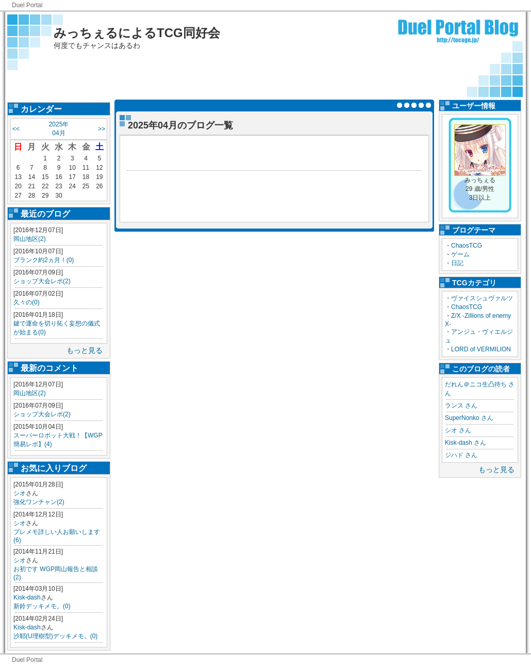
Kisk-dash (27, 597)
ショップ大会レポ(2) (42, 281)
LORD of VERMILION (481, 349)
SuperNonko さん (469, 417)
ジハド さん (461, 455)
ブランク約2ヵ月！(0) (43, 260)
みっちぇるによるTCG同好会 (137, 33)
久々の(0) (26, 302)
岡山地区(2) (29, 238)
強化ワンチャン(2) (38, 502)
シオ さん (458, 430)
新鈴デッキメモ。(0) (42, 606)
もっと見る (85, 350)
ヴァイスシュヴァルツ (482, 298)
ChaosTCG (466, 245)
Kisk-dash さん (465, 442)
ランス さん (461, 405)
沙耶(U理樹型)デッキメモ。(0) (55, 636)
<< (16, 129)
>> (101, 129)
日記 (457, 263)
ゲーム (460, 254)
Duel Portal (27, 5)
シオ (19, 493)
